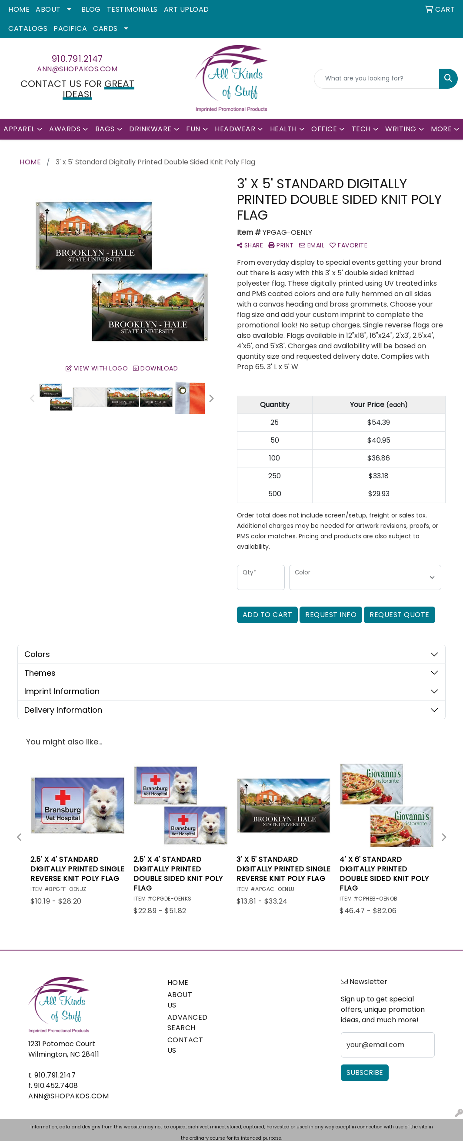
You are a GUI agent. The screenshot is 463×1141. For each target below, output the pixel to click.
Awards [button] (64, 129)
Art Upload (186, 9)
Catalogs (27, 28)
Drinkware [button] (150, 129)
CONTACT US (183, 1045)
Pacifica (70, 28)
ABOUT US (180, 1000)
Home (19, 9)
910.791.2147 (77, 59)
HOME (178, 983)
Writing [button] (400, 129)
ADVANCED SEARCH (183, 1022)
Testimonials (132, 9)
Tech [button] (361, 129)
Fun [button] (193, 129)
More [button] (441, 129)
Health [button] (283, 129)
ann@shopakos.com (77, 69)
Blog (91, 9)
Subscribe (364, 1073)
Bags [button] (105, 129)
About (48, 9)
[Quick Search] (377, 79)
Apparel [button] (19, 129)
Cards (105, 28)
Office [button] (324, 129)
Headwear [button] (235, 129)
